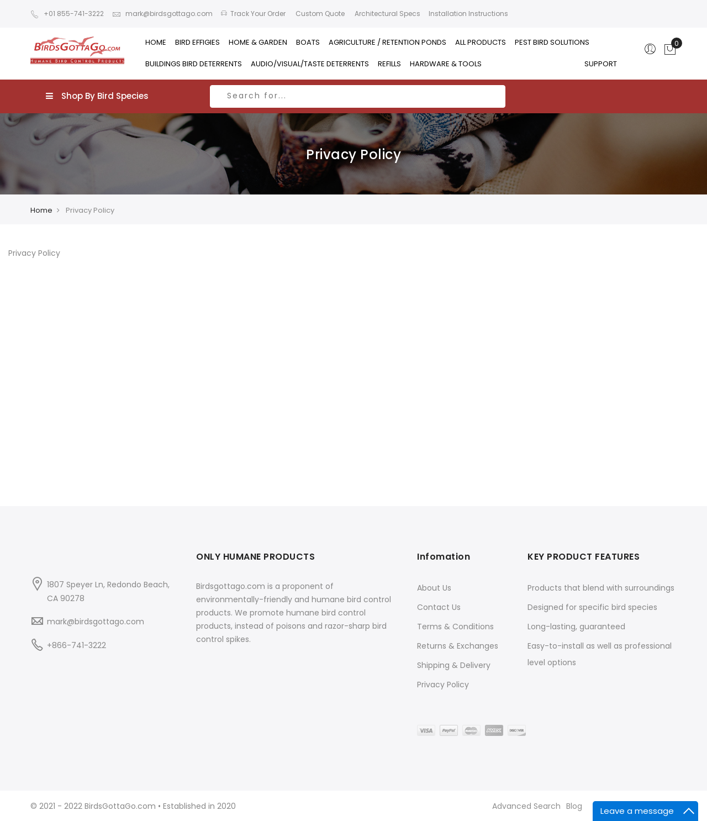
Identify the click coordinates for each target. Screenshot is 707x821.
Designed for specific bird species (592, 607)
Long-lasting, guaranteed (576, 626)
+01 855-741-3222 (67, 13)
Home (41, 210)
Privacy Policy (443, 684)
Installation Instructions (468, 13)
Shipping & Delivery (453, 665)
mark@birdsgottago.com (162, 13)
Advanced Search (526, 806)
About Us (434, 587)
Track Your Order (253, 13)
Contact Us (439, 607)
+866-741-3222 (76, 645)
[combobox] (357, 96)
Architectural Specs (386, 13)
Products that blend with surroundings (600, 587)
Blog (574, 806)
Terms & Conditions (455, 626)
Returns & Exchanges (457, 645)
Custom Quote (319, 13)
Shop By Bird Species (97, 96)
